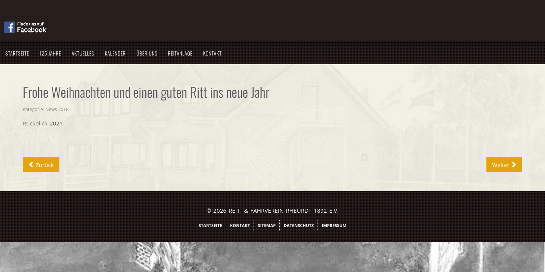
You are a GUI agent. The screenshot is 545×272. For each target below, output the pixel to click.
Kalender (194, 53)
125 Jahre (129, 53)
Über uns (225, 53)
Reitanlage (259, 53)
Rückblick (113, 123)
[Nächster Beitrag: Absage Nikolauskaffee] (426, 164)
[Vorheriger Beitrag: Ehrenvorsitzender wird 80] (119, 164)
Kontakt (291, 53)
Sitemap (267, 225)
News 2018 (135, 109)
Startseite (96, 53)
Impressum (334, 225)
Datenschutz (298, 225)
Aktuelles (161, 53)
